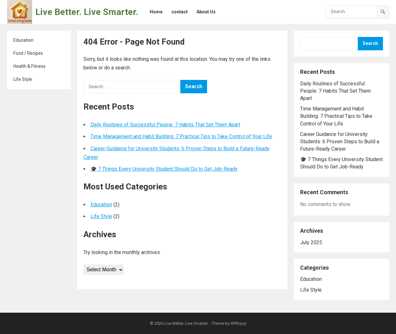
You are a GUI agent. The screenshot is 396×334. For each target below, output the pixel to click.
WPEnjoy (238, 323)
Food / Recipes (28, 53)
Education (23, 40)
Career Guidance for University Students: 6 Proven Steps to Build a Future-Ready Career (339, 141)
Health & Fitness (29, 66)
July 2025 (311, 242)
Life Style (22, 79)
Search (370, 43)
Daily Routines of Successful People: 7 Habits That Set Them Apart (165, 125)
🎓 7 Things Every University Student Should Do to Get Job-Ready (164, 169)
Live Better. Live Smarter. (86, 12)
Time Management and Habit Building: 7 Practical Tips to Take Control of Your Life (181, 136)
